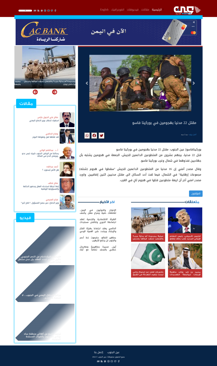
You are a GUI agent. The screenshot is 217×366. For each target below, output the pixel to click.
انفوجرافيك (117, 9)
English (104, 9)
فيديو (25, 217)
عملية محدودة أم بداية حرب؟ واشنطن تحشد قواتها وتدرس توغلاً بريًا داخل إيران (45, 82)
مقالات (145, 9)
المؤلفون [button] (195, 193)
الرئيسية (157, 9)
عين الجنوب (113, 352)
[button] (86, 83)
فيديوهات (133, 9)
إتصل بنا (98, 352)
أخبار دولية (192, 134)
